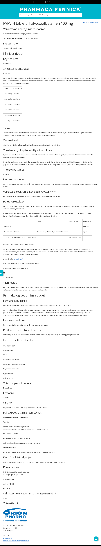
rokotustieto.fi (39, 2)
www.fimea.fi (18, 259)
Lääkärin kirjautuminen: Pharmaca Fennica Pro (61, 2)
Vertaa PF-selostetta (90, 22)
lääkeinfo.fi (29, 2)
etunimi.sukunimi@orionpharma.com (16, 541)
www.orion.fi (7, 538)
